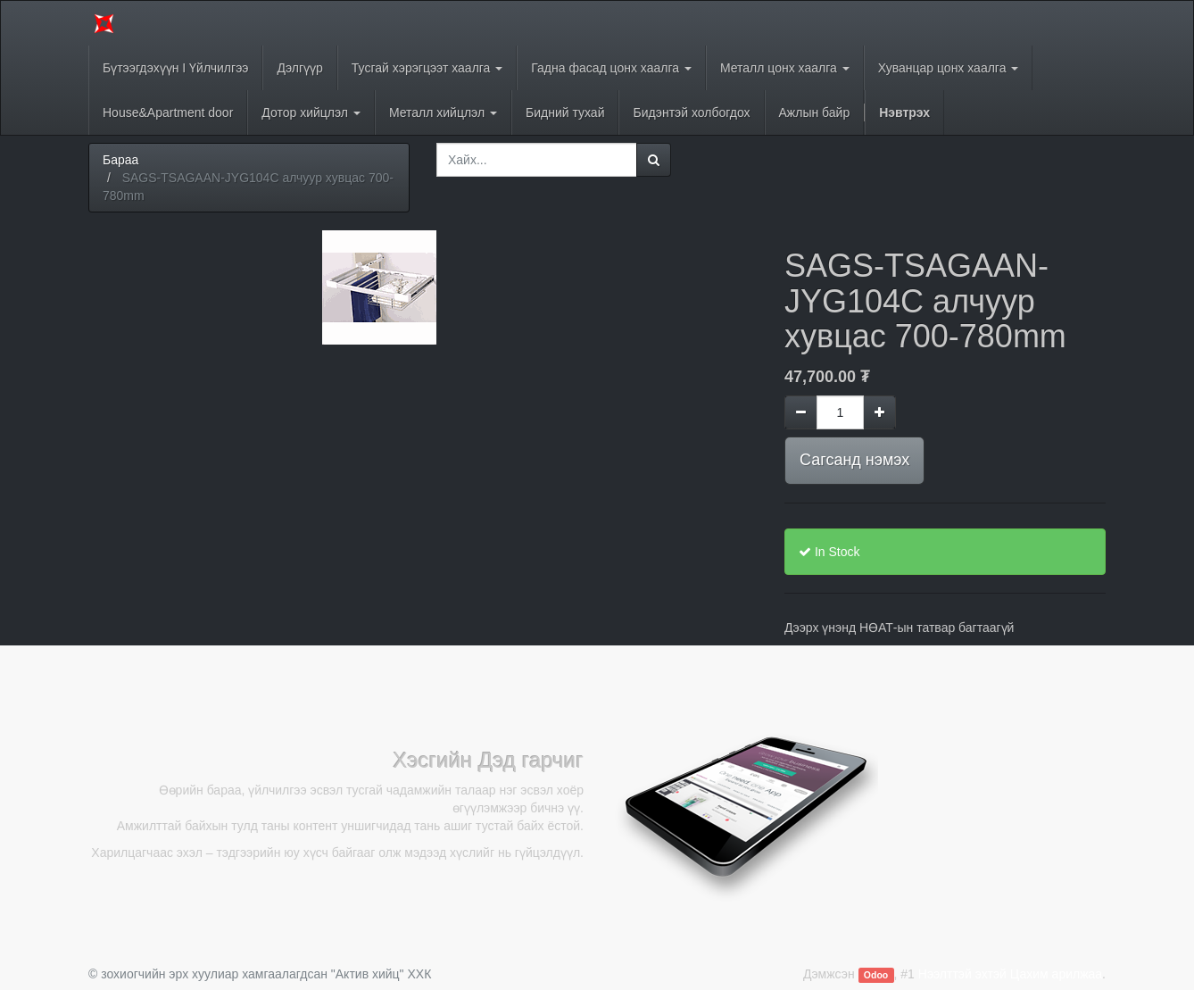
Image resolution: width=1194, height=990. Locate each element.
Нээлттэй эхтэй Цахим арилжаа (1010, 974)
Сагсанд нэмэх (854, 460)
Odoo (876, 974)
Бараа (120, 160)
